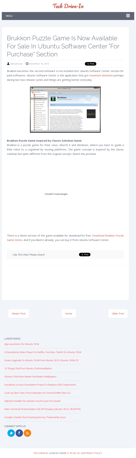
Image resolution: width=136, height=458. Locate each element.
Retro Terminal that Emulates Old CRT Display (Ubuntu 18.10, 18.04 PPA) (42, 409)
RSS (27, 433)
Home (68, 313)
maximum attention (101, 75)
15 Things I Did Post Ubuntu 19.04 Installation (28, 368)
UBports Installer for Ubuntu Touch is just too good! (32, 400)
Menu (9, 16)
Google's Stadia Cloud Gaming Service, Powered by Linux (35, 417)
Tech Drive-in (68, 6)
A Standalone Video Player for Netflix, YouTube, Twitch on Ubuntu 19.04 (42, 352)
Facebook (19, 433)
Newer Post (19, 313)
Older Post (118, 313)
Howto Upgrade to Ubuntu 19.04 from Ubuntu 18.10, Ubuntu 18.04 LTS (41, 360)
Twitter (11, 433)
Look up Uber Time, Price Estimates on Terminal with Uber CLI (37, 392)
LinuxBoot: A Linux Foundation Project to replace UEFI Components (40, 384)
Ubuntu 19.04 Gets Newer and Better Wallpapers (30, 376)
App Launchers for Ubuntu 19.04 (21, 344)
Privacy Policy (94, 453)
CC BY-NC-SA (73, 453)
